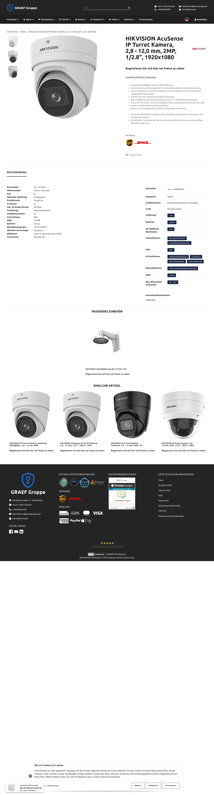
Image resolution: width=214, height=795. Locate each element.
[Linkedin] (21, 531)
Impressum (163, 500)
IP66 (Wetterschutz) (177, 238)
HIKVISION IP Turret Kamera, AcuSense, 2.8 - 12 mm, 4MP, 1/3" (127, 444)
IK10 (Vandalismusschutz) (179, 243)
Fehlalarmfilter (195, 261)
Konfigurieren (153, 785)
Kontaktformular (189, 9)
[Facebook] (11, 531)
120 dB (171, 275)
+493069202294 (164, 9)
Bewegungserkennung (178, 257)
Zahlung (162, 510)
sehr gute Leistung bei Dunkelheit (182, 268)
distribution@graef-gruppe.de (194, 6)
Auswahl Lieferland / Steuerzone (141, 77)
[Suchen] (129, 7)
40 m (171, 229)
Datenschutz (53, 785)
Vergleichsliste (165, 485)
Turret (172, 222)
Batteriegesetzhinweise (169, 505)
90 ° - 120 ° (172, 282)
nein (171, 250)
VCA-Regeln (196, 257)
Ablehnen (138, 785)
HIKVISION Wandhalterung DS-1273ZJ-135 (106, 369)
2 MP (171, 215)
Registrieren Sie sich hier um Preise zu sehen (155, 68)
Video (170, 196)
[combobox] (105, 7)
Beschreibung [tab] (17, 172)
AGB (160, 495)
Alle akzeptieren (170, 785)
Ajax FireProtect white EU (31, 790)
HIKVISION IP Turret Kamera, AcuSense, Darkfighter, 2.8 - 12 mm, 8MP (28, 444)
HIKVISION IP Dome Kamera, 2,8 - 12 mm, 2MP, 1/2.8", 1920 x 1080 (178, 444)
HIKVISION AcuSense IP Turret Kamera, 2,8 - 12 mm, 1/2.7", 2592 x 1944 (79, 444)
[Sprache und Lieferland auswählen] (186, 19)
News (161, 480)
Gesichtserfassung (176, 261)
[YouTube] (16, 531)
